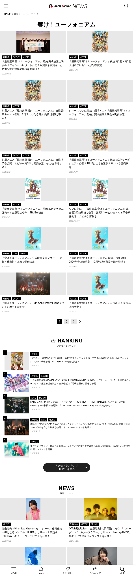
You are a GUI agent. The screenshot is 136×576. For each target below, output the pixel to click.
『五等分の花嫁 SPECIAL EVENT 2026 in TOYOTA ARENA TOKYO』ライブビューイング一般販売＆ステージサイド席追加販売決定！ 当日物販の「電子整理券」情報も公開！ (80, 382)
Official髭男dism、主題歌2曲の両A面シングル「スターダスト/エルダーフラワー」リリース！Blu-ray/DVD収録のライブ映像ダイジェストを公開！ (100, 532)
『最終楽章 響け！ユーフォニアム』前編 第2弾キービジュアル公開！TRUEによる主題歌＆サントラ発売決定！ (99, 163)
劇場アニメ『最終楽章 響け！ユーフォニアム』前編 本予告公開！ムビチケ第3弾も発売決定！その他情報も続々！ (33, 163)
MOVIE (83, 57)
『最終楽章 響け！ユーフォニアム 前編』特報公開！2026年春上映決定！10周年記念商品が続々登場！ (98, 259)
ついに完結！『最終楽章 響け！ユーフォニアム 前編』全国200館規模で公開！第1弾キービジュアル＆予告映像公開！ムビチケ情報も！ (100, 212)
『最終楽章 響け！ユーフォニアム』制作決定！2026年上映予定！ (100, 304)
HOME (7, 14)
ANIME (6, 57)
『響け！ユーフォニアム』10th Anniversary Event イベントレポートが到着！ (33, 304)
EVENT (16, 57)
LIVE (15, 253)
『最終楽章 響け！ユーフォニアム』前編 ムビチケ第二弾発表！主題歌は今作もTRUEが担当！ (33, 210)
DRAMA (74, 524)
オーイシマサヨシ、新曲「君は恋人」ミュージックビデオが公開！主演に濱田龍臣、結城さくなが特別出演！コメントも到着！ (80, 447)
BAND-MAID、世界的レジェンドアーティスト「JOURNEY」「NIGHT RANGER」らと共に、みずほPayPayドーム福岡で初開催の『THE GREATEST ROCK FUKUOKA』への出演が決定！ (77, 404)
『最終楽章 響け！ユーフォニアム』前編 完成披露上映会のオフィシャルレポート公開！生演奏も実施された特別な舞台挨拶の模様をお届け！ (33, 65)
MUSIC (26, 57)
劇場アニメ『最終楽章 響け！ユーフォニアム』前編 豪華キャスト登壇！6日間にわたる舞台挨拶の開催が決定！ (33, 114)
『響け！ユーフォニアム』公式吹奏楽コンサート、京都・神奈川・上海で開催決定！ (32, 259)
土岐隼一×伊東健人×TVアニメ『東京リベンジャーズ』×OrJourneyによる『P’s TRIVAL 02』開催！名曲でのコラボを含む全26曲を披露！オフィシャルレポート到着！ (80, 426)
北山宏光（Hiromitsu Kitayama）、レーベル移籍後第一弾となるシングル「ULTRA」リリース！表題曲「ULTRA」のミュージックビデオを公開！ (32, 532)
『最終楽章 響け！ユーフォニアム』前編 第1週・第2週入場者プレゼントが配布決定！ (100, 63)
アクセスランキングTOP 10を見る (66, 467)
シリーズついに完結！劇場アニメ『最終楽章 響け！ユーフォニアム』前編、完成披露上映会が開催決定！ (99, 112)
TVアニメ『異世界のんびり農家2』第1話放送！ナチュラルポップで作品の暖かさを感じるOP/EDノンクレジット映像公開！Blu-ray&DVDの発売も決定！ (79, 360)
